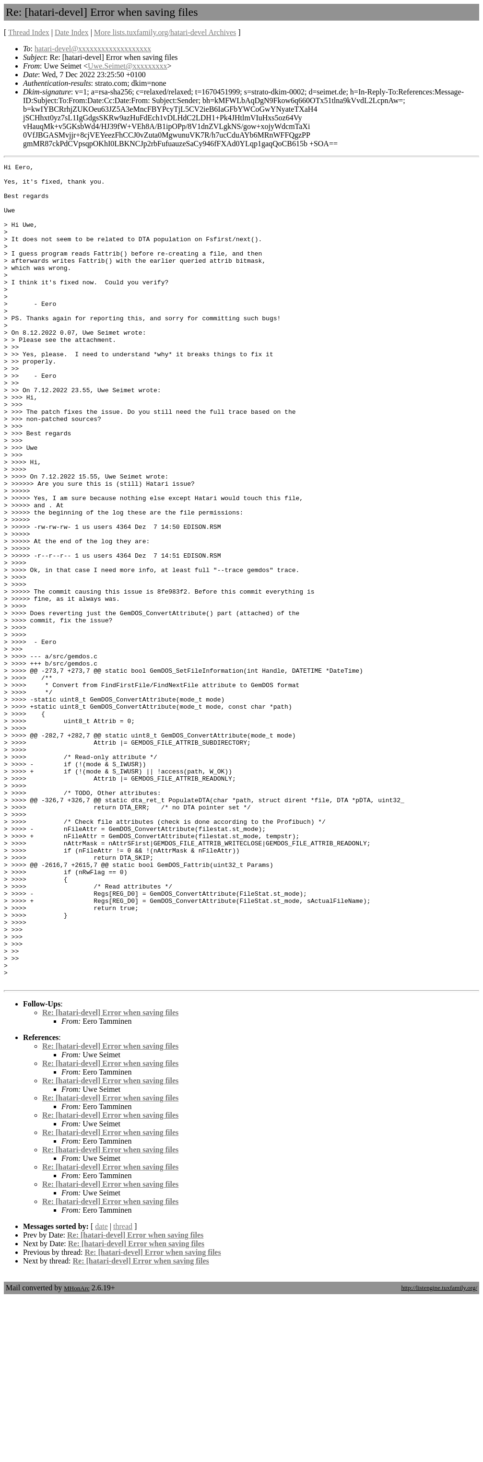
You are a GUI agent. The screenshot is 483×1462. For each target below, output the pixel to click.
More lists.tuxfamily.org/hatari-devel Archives (165, 32)
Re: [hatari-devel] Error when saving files (110, 1176)
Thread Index (28, 32)
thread (122, 1390)
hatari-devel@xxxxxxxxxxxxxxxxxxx (93, 49)
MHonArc (76, 1452)
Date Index (72, 32)
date (101, 1390)
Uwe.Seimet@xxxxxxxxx (127, 66)
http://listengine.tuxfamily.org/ (439, 1451)
